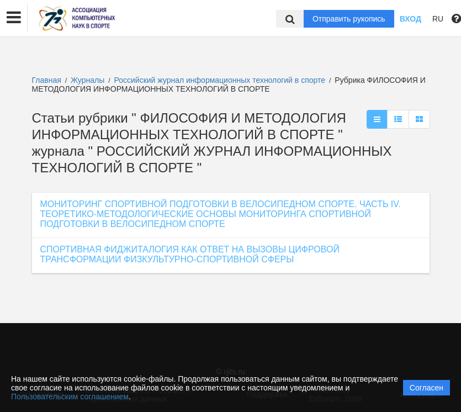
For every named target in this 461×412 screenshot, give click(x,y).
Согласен (426, 387)
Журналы (87, 80)
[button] (14, 17)
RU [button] (437, 18)
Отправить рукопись (348, 18)
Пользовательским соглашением (70, 396)
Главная (46, 80)
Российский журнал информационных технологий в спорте (220, 80)
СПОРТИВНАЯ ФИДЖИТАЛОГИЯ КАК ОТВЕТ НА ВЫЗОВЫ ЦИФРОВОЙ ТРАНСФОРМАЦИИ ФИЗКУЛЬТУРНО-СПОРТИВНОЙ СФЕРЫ (190, 254)
